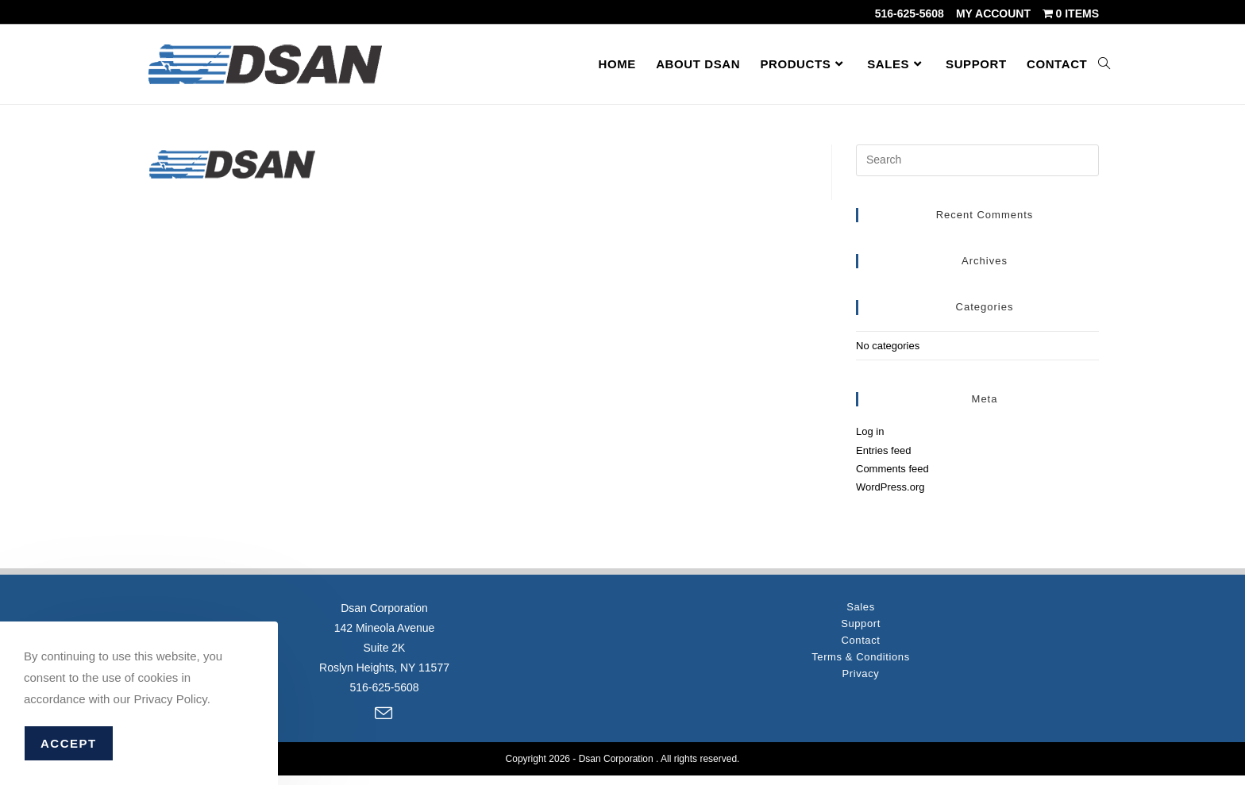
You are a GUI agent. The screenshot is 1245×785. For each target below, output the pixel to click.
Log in (870, 431)
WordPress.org (890, 487)
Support (861, 623)
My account (993, 13)
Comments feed (892, 469)
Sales (860, 607)
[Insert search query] (977, 160)
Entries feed (883, 450)
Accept (68, 743)
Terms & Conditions (860, 657)
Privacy (861, 673)
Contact (860, 640)
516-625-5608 (909, 13)
